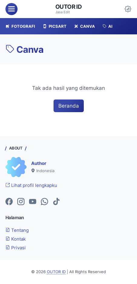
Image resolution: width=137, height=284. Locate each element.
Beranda (68, 106)
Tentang (17, 230)
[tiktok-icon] (56, 202)
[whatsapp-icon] (44, 202)
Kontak (15, 239)
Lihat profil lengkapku (31, 185)
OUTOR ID (68, 6)
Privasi (15, 248)
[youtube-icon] (32, 202)
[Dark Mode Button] (128, 9)
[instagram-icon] (20, 202)
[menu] (11, 9)
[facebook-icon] (9, 202)
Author (38, 163)
